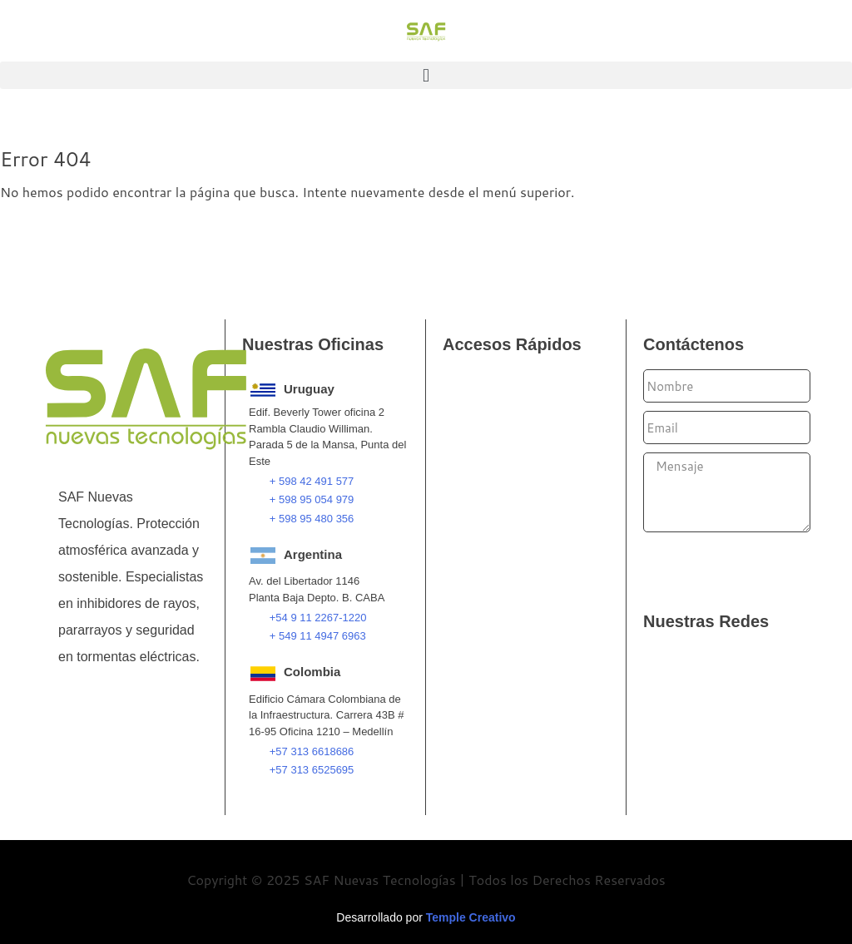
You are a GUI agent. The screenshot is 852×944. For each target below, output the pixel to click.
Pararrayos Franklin (516, 400)
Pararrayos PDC (506, 440)
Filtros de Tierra (504, 540)
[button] (426, 75)
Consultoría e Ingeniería (529, 760)
